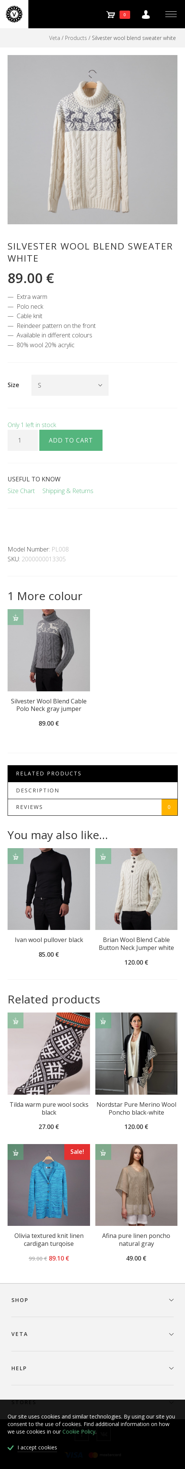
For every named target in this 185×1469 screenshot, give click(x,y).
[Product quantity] (23, 440)
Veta (54, 37)
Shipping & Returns (67, 491)
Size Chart (21, 491)
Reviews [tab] (96, 807)
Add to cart (71, 440)
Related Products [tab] (49, 773)
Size (13, 385)
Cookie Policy (78, 1431)
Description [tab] (37, 790)
